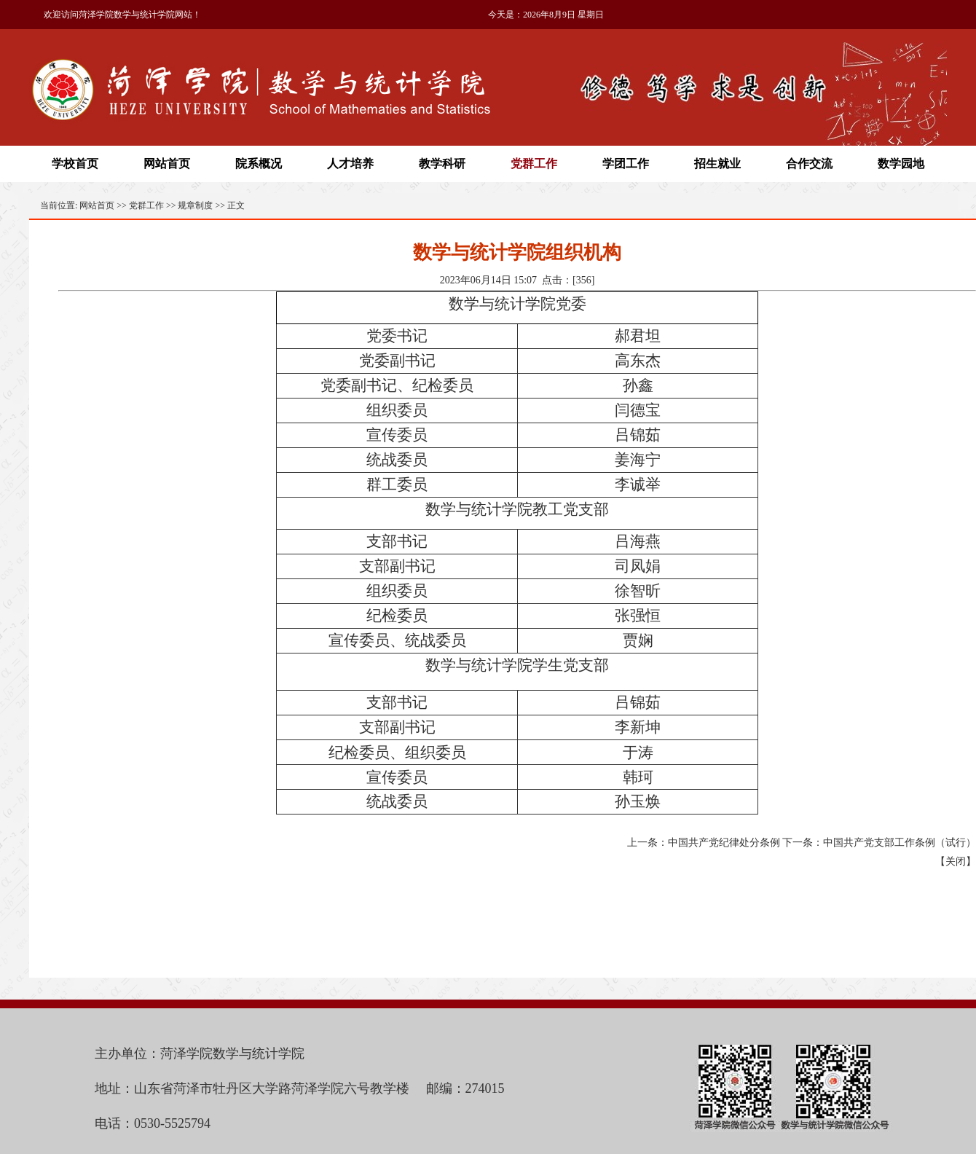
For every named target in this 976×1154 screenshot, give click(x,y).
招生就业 (717, 163)
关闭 (955, 861)
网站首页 (166, 163)
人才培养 (350, 163)
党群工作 (534, 163)
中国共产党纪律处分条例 (724, 842)
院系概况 (258, 163)
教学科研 (442, 163)
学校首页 (75, 163)
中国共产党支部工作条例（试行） (899, 842)
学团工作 (625, 163)
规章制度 (195, 205)
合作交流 (809, 163)
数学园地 (901, 163)
